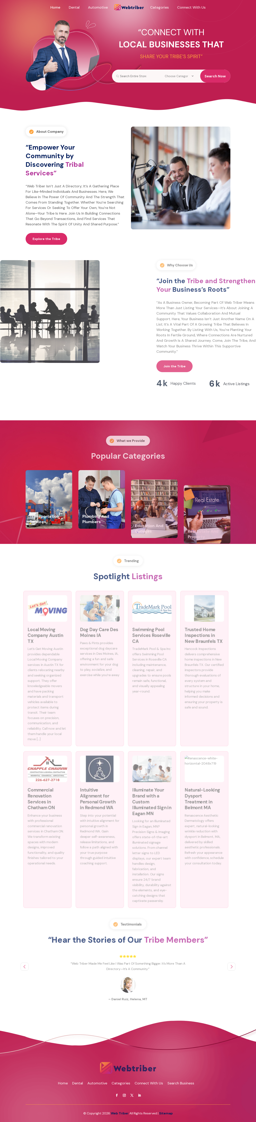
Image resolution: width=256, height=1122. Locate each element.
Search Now (215, 76)
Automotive (98, 7)
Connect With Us (191, 7)
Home (55, 7)
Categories (159, 7)
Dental (74, 7)
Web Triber (120, 1113)
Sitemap (166, 1113)
